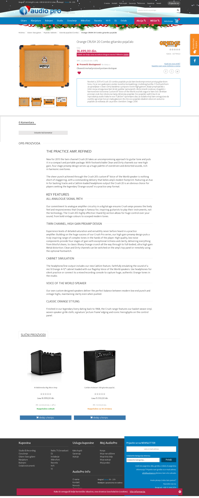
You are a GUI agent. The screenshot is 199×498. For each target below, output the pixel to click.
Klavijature (36, 21)
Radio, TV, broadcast (59, 452)
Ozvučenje (72, 21)
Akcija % (141, 21)
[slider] (174, 50)
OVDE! (126, 54)
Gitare (24, 21)
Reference (140, 3)
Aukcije (76, 459)
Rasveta (98, 21)
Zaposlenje (150, 3)
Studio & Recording (27, 452)
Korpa (102, 452)
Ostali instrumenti (27, 468)
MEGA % (155, 21)
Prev (19, 66)
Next (68, 66)
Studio (60, 21)
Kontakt (113, 3)
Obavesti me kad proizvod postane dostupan (97, 69)
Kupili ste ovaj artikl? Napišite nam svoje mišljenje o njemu (166, 65)
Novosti (158, 3)
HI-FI (108, 21)
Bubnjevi (49, 21)
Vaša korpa (172, 20)
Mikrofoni (85, 21)
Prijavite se (173, 3)
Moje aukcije (105, 462)
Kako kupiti (122, 3)
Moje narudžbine (107, 455)
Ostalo (124, 21)
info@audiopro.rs (149, 475)
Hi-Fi (52, 468)
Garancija (131, 3)
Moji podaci (105, 465)
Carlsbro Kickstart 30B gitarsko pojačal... (79, 388)
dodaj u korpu (38, 419)
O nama (106, 3)
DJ (115, 21)
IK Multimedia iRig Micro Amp (38, 388)
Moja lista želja (106, 459)
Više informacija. (137, 492)
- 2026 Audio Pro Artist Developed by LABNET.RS (40, 496)
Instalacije (55, 459)
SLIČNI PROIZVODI (33, 335)
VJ (52, 471)
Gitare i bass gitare (27, 459)
